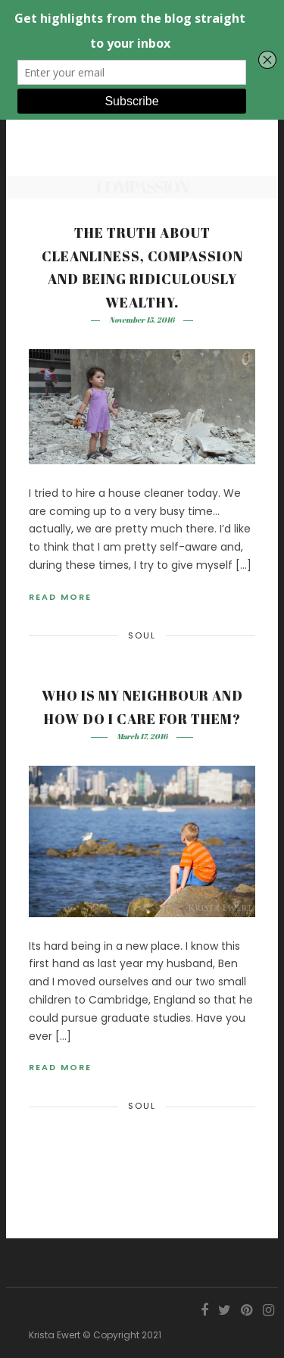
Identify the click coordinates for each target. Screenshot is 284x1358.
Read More (60, 597)
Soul (142, 635)
